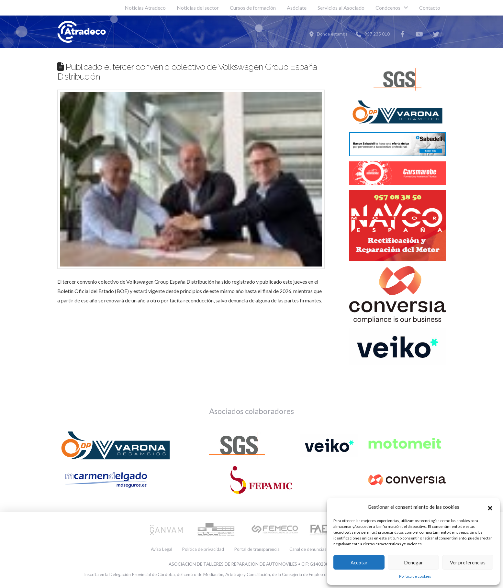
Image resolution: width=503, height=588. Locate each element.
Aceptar (359, 562)
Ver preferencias (468, 562)
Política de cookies (415, 576)
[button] (490, 507)
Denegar (413, 562)
